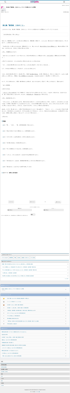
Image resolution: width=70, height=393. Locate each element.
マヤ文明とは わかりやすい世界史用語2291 (10, 353)
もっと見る (66, 278)
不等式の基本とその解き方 (12, 323)
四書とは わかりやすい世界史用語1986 (9, 339)
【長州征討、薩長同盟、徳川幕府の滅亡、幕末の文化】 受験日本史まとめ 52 (21, 310)
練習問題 (11, 257)
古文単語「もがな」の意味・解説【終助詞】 (15, 304)
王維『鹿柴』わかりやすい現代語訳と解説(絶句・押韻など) (18, 298)
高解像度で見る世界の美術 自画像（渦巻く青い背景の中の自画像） (14, 345)
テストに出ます (5, 257)
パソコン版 (37, 391)
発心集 (19, 257)
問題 (15, 257)
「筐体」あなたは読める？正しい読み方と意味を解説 (11, 355)
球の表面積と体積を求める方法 (13, 318)
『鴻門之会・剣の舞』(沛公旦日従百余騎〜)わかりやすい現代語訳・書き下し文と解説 (23, 321)
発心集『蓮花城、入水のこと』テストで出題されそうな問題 (31, 289)
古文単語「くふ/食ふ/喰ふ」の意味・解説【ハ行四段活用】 (18, 307)
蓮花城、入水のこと (25, 257)
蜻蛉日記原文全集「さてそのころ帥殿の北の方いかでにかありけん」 (14, 331)
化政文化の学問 (4, 334)
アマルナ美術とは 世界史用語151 (13, 315)
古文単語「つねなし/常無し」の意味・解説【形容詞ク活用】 (13, 337)
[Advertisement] (35, 17)
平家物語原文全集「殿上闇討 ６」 (8, 342)
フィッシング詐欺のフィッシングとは (14, 301)
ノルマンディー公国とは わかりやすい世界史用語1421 (12, 347)
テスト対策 (33, 257)
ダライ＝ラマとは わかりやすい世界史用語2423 (16, 313)
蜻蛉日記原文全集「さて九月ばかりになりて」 (10, 350)
